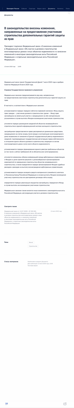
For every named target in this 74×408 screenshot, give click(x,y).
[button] (3, 3)
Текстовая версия (33, 266)
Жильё (31, 242)
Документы (8, 15)
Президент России (13, 3)
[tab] (6, 404)
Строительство (33, 246)
